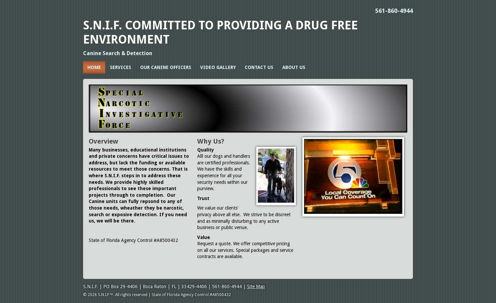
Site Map (256, 286)
